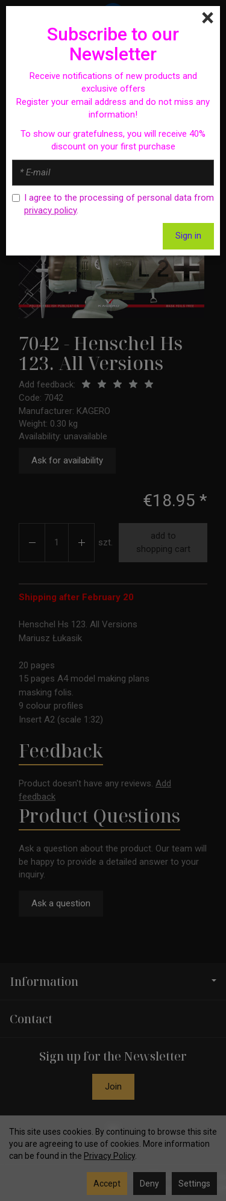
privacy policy (50, 210)
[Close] (207, 18)
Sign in (188, 235)
